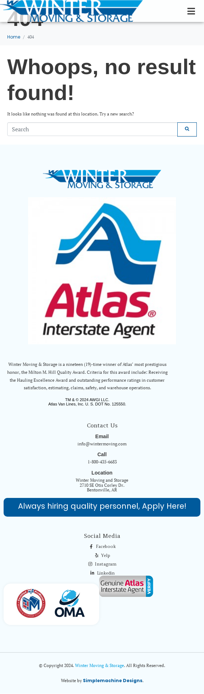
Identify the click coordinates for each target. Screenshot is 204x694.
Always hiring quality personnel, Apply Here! (102, 506)
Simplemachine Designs (112, 680)
